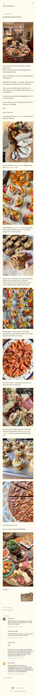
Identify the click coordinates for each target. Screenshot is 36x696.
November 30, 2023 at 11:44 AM (15, 674)
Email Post (9, 607)
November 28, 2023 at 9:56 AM (15, 658)
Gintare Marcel (22, 691)
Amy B (10, 663)
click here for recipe (11, 167)
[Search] (32, 2)
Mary (9, 618)
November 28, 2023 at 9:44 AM (15, 626)
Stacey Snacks (8, 6)
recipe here (20, 116)
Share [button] (4, 607)
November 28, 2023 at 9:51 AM (15, 637)
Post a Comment (7, 677)
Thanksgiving (9, 610)
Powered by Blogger (18, 688)
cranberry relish (18, 165)
